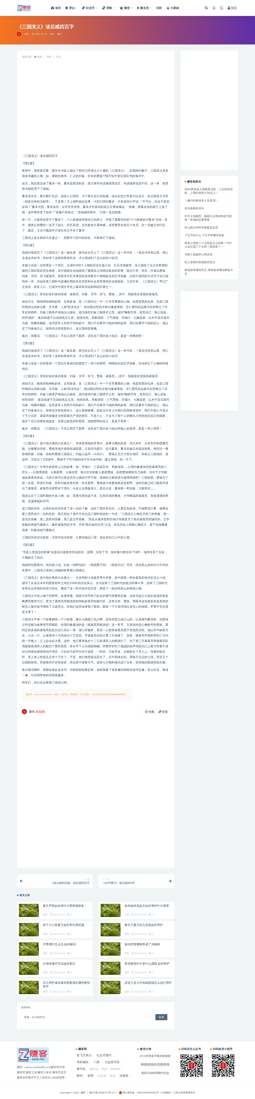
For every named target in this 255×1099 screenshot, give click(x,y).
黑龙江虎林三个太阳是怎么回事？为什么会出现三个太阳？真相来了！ (208, 244)
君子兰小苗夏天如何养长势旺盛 (63, 925)
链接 (163, 711)
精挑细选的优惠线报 (155, 1064)
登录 (232, 8)
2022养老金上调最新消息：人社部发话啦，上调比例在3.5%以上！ (208, 190)
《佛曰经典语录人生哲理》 (201, 200)
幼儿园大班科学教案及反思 (201, 227)
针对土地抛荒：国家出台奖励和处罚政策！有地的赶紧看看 (208, 217)
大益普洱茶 (112, 1062)
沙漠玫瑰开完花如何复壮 (59, 963)
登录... (27, 1017)
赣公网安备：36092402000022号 (139, 1092)
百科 (27, 34)
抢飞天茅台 (84, 1055)
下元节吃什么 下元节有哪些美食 (204, 235)
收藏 (149, 711)
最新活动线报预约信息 (155, 1072)
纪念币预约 (104, 1055)
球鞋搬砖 (83, 1062)
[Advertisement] (96, 121)
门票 (97, 1062)
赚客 (33, 711)
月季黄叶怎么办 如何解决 (59, 944)
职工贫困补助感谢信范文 (199, 262)
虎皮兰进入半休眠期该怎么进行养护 (148, 982)
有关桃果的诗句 (194, 208)
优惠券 (124, 1075)
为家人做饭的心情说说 (198, 254)
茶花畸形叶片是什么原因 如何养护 (147, 963)
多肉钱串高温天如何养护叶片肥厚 (147, 905)
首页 (39, 56)
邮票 (91, 1075)
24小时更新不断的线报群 (155, 1056)
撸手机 (81, 1068)
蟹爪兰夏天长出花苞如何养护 (144, 925)
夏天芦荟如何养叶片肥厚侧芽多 (63, 905)
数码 (80, 1075)
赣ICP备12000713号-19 (102, 1092)
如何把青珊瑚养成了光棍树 (142, 944)
